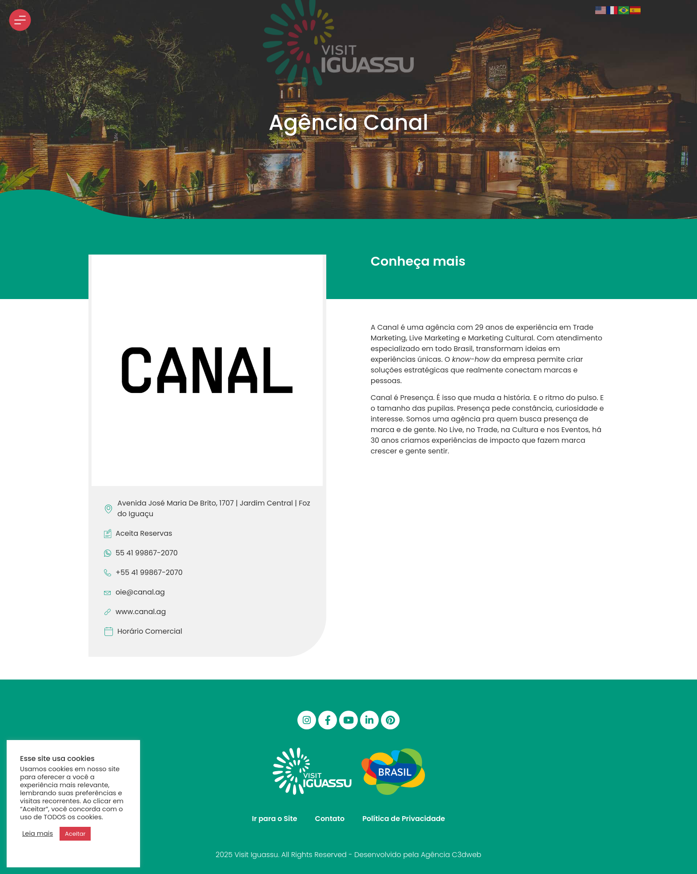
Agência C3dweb (451, 855)
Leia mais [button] (37, 833)
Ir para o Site (274, 818)
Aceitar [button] (75, 833)
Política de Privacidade (403, 818)
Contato (330, 818)
